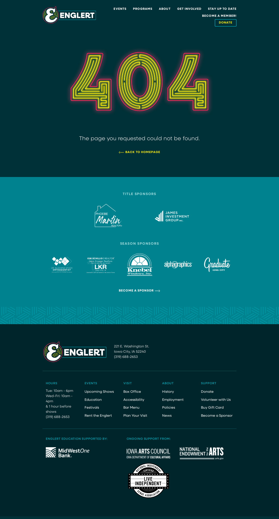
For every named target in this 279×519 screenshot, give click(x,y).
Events (120, 9)
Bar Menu (131, 407)
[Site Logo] (69, 15)
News (167, 416)
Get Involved (189, 9)
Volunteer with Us (216, 400)
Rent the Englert (98, 416)
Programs (142, 9)
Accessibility (134, 400)
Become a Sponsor (136, 290)
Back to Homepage (142, 152)
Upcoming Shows (99, 392)
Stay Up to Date (222, 9)
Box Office (132, 392)
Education (93, 400)
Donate (207, 392)
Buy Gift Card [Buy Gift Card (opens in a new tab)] (212, 407)
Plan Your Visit (135, 416)
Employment (173, 400)
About (165, 9)
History (168, 392)
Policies (168, 407)
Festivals (92, 407)
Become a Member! (219, 16)
